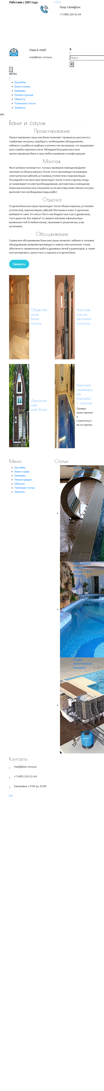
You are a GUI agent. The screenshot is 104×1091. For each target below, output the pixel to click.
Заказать (20, 107)
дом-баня (39, 409)
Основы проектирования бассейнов (82, 663)
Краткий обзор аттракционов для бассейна (84, 471)
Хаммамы (19, 90)
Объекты (19, 99)
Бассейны (20, 82)
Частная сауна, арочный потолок (84, 316)
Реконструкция (23, 95)
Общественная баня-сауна (39, 316)
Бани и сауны (22, 86)
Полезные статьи (25, 103)
